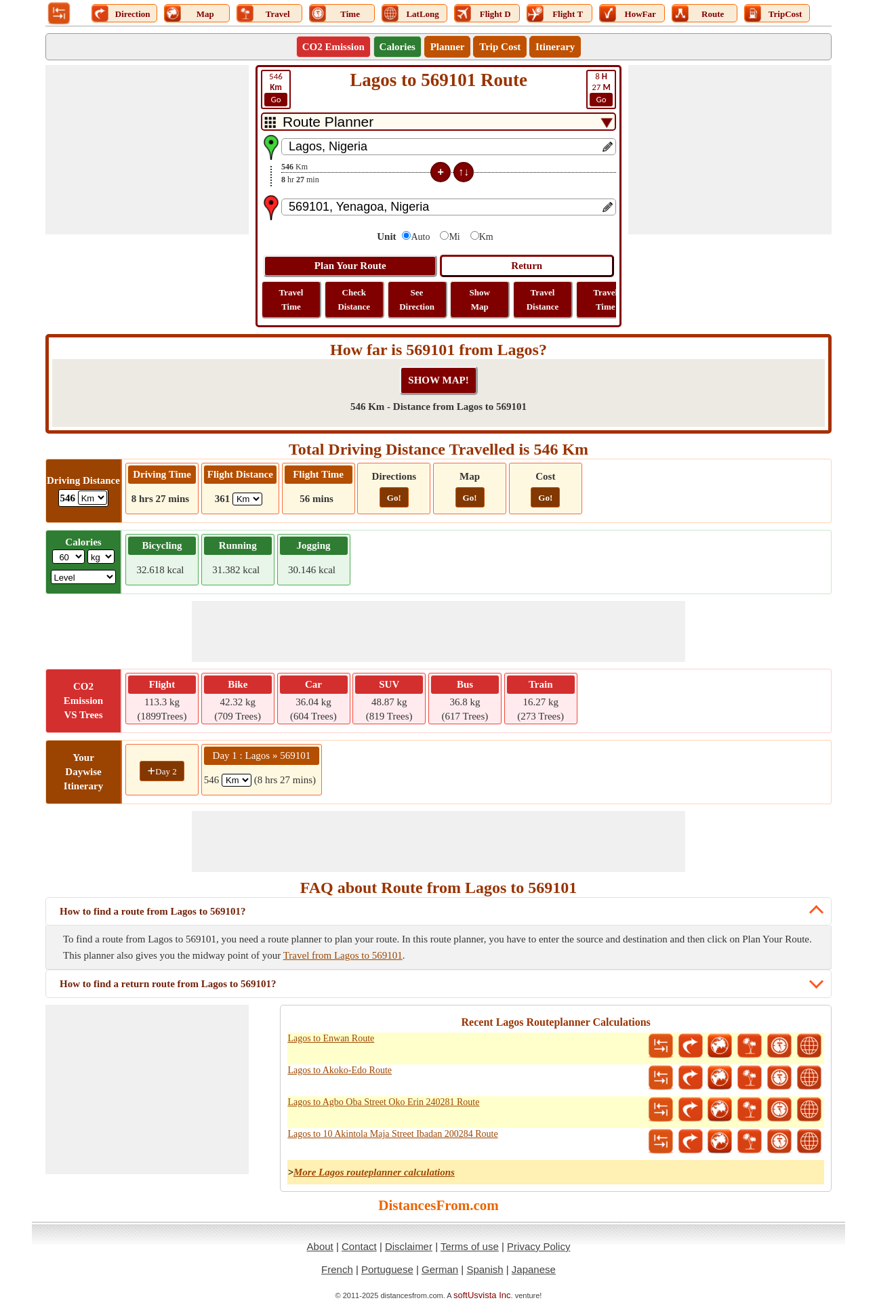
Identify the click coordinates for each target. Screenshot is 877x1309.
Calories (397, 46)
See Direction (416, 299)
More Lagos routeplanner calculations (374, 1172)
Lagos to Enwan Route (330, 1038)
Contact (359, 1246)
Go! (394, 498)
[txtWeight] (68, 556)
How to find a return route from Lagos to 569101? (168, 983)
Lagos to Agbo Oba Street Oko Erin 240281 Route (383, 1102)
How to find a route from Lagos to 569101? (152, 911)
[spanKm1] (236, 780)
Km (486, 237)
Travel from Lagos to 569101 (343, 955)
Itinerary (555, 46)
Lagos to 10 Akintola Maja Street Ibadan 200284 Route (392, 1134)
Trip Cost (500, 46)
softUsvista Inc (482, 1295)
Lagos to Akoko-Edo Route (339, 1070)
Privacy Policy (538, 1246)
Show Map (480, 299)
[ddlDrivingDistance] (92, 498)
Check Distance (354, 299)
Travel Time (291, 299)
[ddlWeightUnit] (101, 556)
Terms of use (470, 1246)
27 (601, 88)
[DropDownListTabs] (438, 121)
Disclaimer (408, 1246)
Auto (420, 237)
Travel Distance (543, 299)
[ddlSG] (84, 577)
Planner (447, 46)
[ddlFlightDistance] (247, 499)
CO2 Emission (333, 46)
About (320, 1246)
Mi (454, 237)
